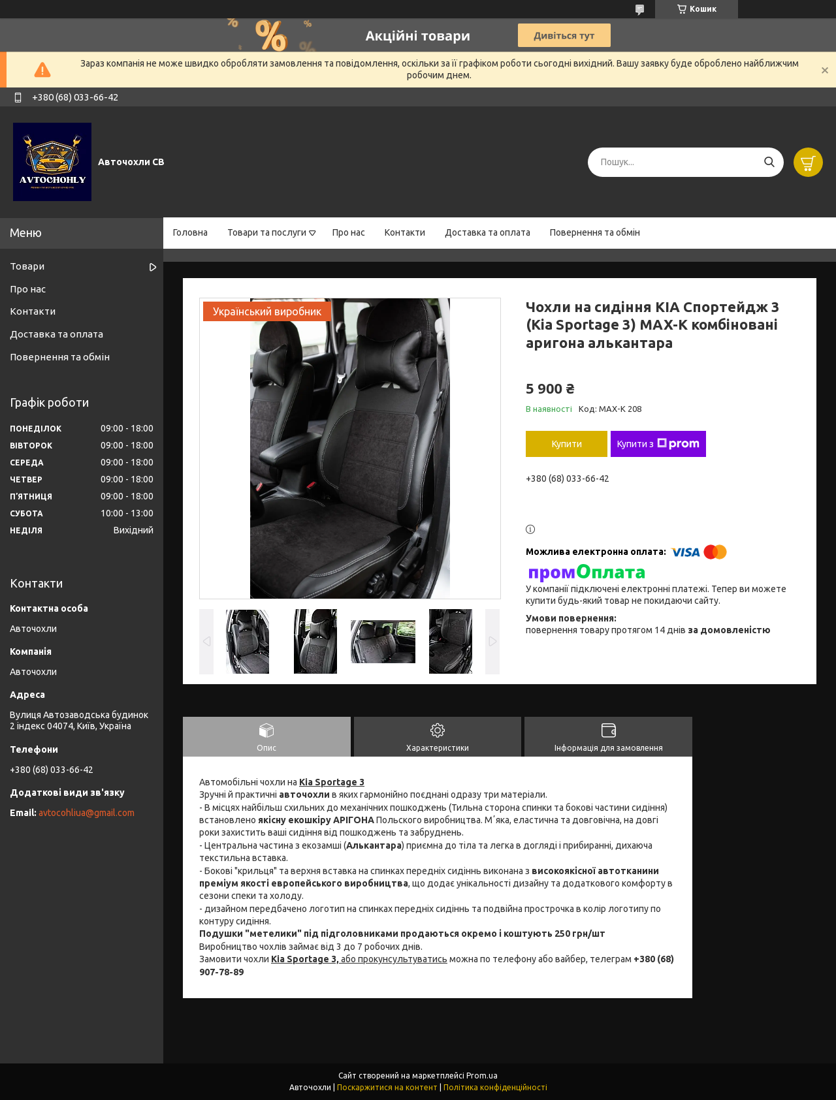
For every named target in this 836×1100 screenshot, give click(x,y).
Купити (567, 444)
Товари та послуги (266, 232)
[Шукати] (769, 162)
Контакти (405, 232)
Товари (27, 266)
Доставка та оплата (487, 232)
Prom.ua (482, 1075)
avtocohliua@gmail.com (87, 813)
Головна (190, 232)
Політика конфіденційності (495, 1087)
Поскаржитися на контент (387, 1087)
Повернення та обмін (595, 232)
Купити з (658, 444)
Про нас (348, 232)
